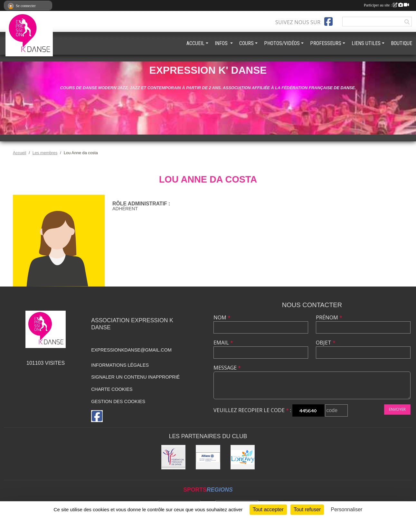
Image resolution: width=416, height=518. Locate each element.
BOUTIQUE (401, 43)
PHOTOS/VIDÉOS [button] (282, 43)
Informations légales (120, 365)
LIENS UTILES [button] (366, 43)
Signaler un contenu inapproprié (135, 377)
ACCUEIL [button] (195, 43)
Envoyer (397, 409)
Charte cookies (111, 389)
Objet (326, 342)
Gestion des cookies (118, 401)
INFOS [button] (222, 43)
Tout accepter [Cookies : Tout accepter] (268, 509)
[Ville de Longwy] (243, 457)
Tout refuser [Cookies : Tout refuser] (307, 509)
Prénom (329, 317)
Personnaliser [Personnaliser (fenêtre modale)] (347, 509)
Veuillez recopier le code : (252, 410)
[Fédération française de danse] (173, 457)
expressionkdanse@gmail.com (131, 350)
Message (227, 367)
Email (223, 342)
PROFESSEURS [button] (325, 43)
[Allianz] (208, 457)
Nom (222, 317)
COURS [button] (246, 43)
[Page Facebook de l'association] (328, 21)
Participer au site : (386, 5)
